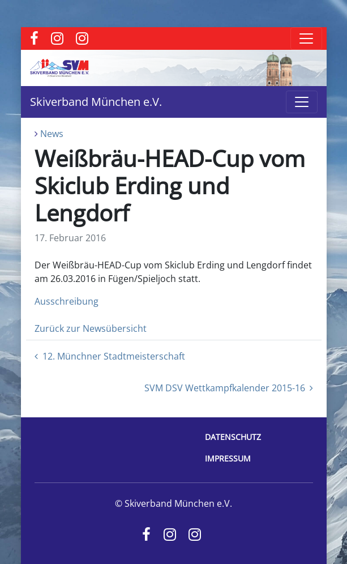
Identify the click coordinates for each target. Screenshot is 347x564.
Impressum (228, 458)
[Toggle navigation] (306, 38)
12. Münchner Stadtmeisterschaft (110, 356)
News (51, 133)
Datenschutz (233, 436)
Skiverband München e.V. (96, 101)
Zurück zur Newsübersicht (91, 328)
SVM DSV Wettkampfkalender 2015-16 (228, 388)
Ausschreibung (66, 301)
